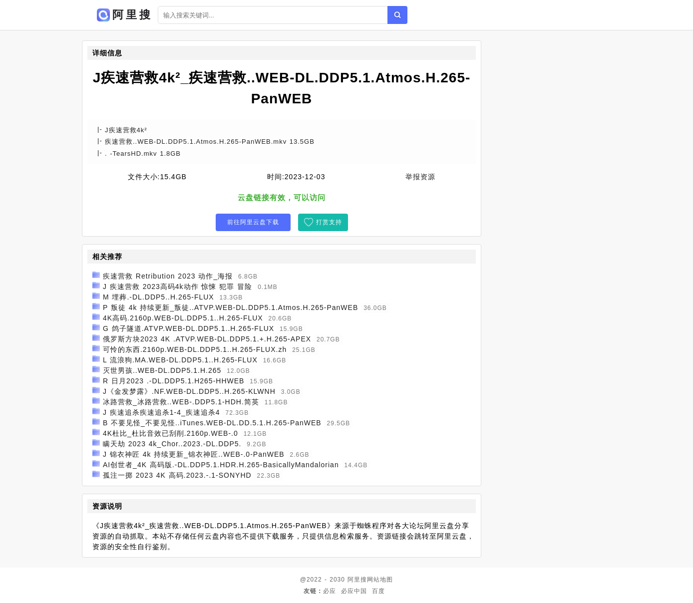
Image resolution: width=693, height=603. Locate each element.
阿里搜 (357, 579)
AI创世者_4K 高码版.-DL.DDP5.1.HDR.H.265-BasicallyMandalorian (221, 465)
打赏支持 (329, 222)
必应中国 (354, 591)
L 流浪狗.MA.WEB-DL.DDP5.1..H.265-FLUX (180, 360)
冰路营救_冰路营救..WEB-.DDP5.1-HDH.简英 (181, 402)
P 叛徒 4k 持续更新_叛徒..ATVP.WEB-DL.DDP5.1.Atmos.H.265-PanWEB (230, 307)
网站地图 (380, 579)
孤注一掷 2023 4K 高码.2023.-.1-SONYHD (177, 475)
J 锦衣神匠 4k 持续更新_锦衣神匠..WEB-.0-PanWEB (194, 454)
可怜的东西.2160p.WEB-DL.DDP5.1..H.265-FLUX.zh (195, 349)
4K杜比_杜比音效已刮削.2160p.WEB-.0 (170, 433)
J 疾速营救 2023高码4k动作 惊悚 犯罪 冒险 (177, 287)
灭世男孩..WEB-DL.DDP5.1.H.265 (162, 370)
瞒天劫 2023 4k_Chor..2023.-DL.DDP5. (172, 444)
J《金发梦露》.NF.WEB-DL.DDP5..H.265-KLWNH (189, 391)
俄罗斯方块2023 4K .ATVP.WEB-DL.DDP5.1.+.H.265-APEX (207, 339)
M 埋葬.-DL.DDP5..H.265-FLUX (158, 297)
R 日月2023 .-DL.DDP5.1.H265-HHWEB (174, 381)
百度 (378, 591)
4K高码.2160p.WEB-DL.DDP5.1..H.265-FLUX (183, 318)
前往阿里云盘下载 (253, 222)
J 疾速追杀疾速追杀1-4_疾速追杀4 (161, 412)
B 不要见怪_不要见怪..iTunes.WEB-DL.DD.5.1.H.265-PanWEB (212, 423)
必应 (329, 591)
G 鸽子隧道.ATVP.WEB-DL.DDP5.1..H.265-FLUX (188, 328)
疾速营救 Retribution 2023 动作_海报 (168, 276)
